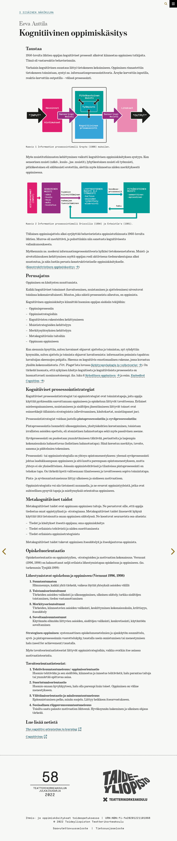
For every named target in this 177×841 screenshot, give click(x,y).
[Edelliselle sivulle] (4, 551)
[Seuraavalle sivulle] (172, 551)
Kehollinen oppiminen (100, 375)
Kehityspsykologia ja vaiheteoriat (114, 365)
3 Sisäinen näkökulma (36, 12)
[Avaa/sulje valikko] (173, 4)
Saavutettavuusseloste (70, 828)
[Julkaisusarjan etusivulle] (50, 786)
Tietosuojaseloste (110, 828)
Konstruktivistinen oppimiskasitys (51, 267)
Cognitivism (34, 736)
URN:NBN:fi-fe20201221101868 (127, 818)
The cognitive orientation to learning (51, 729)
